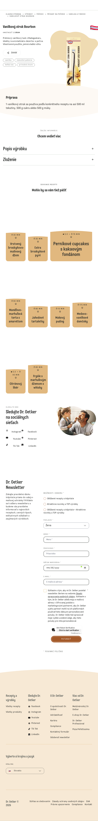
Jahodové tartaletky (38, 295)
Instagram (36, 712)
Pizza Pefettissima (80, 729)
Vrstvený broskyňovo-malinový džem (16, 229)
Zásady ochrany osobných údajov (68, 802)
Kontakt (88, 805)
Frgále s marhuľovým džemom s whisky (38, 362)
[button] (12, 52)
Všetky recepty (13, 707)
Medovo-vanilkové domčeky (82, 295)
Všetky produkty (14, 712)
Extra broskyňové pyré (38, 229)
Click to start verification (69, 630)
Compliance (55, 726)
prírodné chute (26, 65)
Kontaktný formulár (59, 732)
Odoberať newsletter (60, 738)
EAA (88, 802)
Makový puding (60, 295)
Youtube (35, 718)
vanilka (8, 60)
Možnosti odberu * (54, 493)
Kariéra (53, 721)
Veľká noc (9, 65)
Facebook (35, 707)
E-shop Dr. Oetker (80, 715)
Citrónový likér (16, 362)
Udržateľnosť (56, 715)
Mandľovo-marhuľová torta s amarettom (16, 295)
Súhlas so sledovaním (40, 802)
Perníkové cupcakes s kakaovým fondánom (71, 229)
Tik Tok (34, 729)
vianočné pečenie (24, 60)
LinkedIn (35, 734)
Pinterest (35, 723)
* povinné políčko (53, 651)
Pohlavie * (48, 520)
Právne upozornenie (60, 805)
